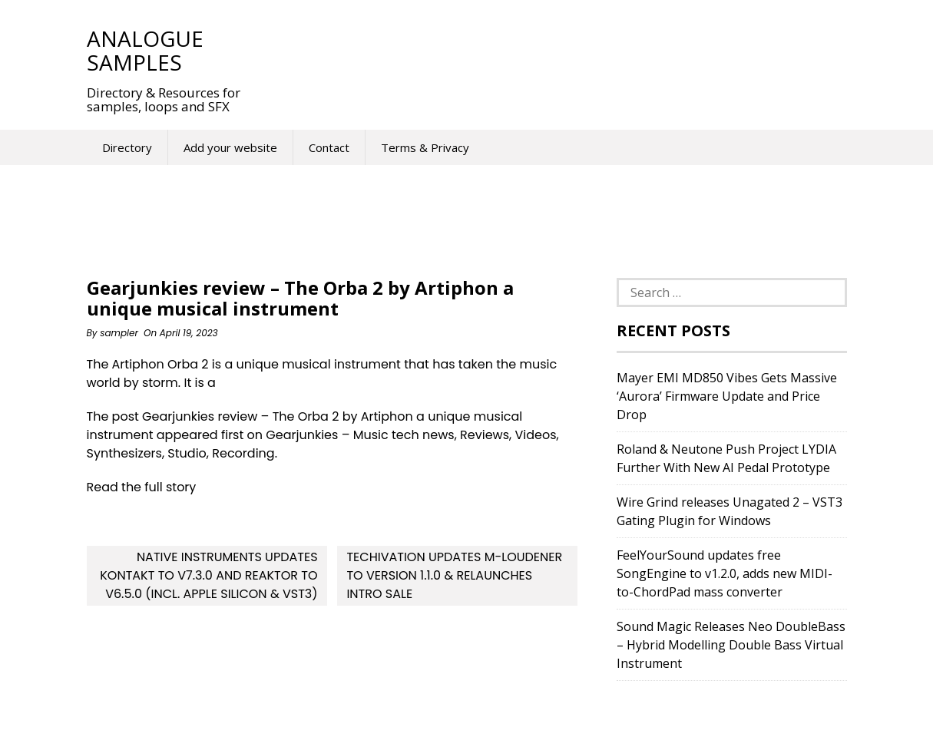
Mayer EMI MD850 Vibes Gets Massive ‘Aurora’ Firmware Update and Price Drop (727, 396)
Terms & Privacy (425, 147)
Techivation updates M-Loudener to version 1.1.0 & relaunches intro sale (454, 575)
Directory (127, 147)
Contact (329, 147)
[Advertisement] (542, 49)
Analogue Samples (145, 50)
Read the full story (142, 487)
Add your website (230, 147)
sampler (119, 332)
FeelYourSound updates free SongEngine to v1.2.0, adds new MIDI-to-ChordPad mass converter (724, 573)
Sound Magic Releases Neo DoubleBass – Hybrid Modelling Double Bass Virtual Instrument (731, 645)
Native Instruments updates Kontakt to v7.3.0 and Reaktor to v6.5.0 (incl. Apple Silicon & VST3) (208, 575)
